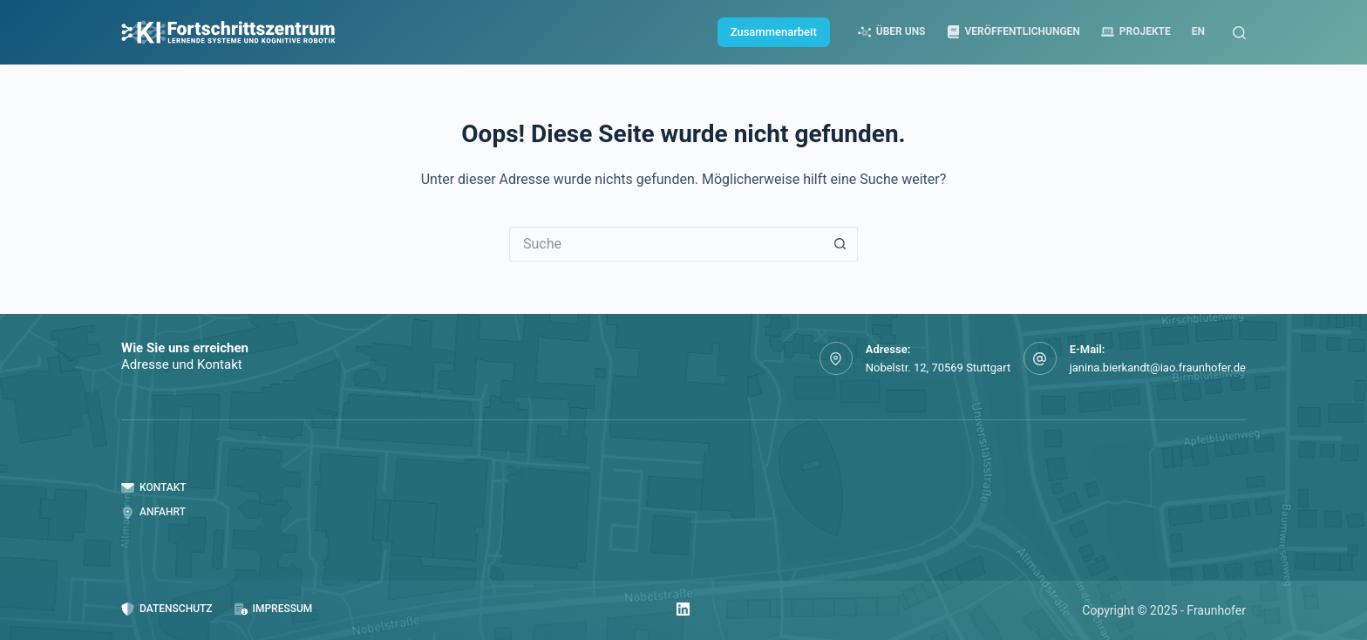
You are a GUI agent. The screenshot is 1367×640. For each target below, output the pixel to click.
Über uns (892, 31)
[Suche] (1239, 32)
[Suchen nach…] (666, 244)
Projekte (1136, 31)
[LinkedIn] (683, 609)
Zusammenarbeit (774, 31)
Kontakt (154, 487)
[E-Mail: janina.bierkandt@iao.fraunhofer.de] (1040, 358)
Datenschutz (167, 609)
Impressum (274, 609)
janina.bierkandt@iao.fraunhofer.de (1158, 367)
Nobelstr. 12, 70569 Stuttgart (938, 367)
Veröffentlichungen (1013, 31)
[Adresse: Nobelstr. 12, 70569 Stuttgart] (836, 358)
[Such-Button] (840, 244)
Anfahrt (153, 512)
